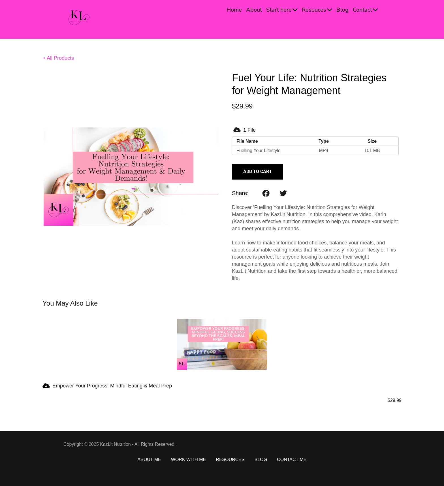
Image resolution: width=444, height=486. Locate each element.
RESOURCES (230, 459)
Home (234, 10)
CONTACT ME (291, 459)
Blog (342, 10)
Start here (282, 10)
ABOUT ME (149, 459)
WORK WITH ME (188, 459)
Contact (365, 10)
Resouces (317, 10)
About (254, 10)
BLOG (261, 459)
